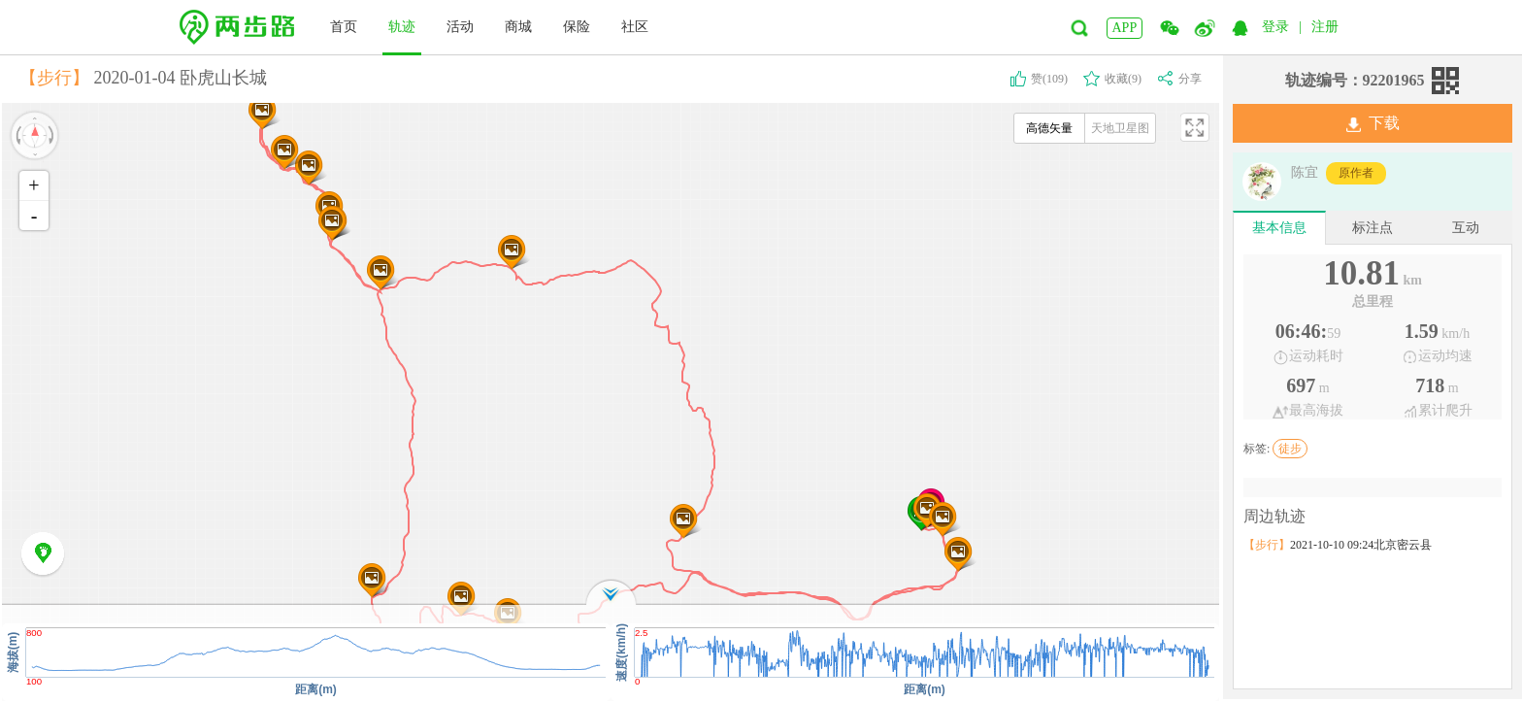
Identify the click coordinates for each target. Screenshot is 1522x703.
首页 (343, 26)
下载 (1373, 123)
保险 (576, 26)
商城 (518, 26)
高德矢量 (1049, 128)
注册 (1325, 26)
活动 (460, 26)
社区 (634, 26)
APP (1125, 27)
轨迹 (401, 26)
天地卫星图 (1120, 128)
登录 (1275, 26)
